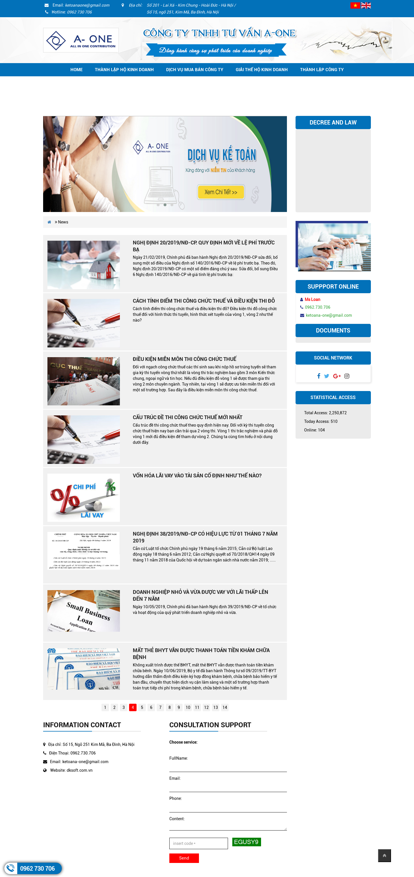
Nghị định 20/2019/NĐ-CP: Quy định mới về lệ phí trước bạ (204, 246)
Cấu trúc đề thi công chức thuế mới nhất (187, 417)
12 (206, 707)
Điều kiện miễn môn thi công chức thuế (184, 359)
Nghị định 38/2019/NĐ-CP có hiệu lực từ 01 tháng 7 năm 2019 (205, 537)
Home (76, 69)
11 (197, 707)
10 (188, 707)
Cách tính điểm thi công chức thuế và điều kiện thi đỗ (204, 301)
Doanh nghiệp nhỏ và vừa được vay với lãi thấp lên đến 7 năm (200, 595)
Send (184, 858)
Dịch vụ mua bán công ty (194, 69)
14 (225, 707)
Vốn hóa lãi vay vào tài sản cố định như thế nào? (197, 475)
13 (215, 707)
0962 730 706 (37, 868)
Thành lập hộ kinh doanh (124, 69)
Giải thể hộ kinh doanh (262, 69)
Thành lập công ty (322, 69)
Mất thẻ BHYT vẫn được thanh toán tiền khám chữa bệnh (201, 653)
